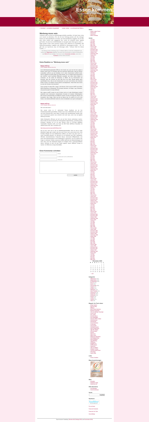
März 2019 (93, 61)
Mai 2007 (93, 256)
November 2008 (94, 232)
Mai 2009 (93, 223)
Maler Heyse (93, 335)
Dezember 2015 (94, 115)
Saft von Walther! (94, 347)
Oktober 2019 (94, 52)
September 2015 (94, 119)
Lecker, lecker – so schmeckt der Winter (72, 28)
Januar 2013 (93, 163)
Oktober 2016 (94, 101)
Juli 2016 (92, 105)
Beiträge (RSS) (78, 419)
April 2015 (93, 126)
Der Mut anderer (94, 316)
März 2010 (93, 210)
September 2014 (94, 136)
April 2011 (93, 192)
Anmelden (93, 381)
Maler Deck (93, 333)
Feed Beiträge (94, 388)
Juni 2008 (93, 239)
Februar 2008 (93, 244)
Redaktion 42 (93, 343)
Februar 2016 (93, 112)
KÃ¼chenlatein (94, 331)
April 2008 (93, 241)
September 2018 (94, 70)
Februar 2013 (93, 162)
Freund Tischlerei (94, 322)
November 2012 (94, 166)
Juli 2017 (92, 89)
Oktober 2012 (94, 167)
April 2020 (93, 44)
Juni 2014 (93, 140)
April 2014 (93, 142)
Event (92, 284)
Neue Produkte (94, 291)
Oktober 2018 (94, 68)
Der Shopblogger (94, 317)
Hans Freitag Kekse (95, 328)
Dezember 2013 (94, 148)
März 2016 (93, 111)
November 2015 (94, 116)
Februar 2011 (93, 195)
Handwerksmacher (95, 327)
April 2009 (93, 225)
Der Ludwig (93, 314)
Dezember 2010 (94, 197)
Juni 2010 (93, 206)
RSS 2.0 (46, 54)
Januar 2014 (93, 147)
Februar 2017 (93, 96)
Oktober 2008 (94, 233)
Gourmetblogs (92, 414)
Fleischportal (93, 321)
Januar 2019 (93, 64)
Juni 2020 (93, 41)
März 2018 (93, 78)
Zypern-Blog (93, 353)
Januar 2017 (93, 97)
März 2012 (93, 177)
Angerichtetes (94, 280)
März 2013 (93, 160)
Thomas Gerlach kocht (95, 350)
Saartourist (93, 346)
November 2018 (94, 67)
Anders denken (94, 305)
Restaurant (93, 295)
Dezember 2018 (94, 66)
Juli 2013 (92, 155)
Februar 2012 (93, 178)
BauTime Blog (94, 306)
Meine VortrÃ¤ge (94, 35)
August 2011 (93, 186)
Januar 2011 (93, 196)
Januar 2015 (93, 130)
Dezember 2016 (94, 98)
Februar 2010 (93, 211)
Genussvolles (93, 285)
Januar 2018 (93, 81)
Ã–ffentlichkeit (94, 281)
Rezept (92, 296)
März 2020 (93, 45)
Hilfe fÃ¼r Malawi (94, 329)
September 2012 (94, 169)
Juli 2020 (92, 39)
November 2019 (94, 50)
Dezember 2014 (94, 131)
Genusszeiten (94, 325)
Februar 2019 (93, 63)
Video (92, 300)
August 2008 (93, 236)
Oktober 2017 (94, 85)
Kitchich (92, 332)
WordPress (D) (94, 384)
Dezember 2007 (94, 247)
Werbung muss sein (48, 33)
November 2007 (94, 248)
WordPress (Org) (94, 382)
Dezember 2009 (94, 214)
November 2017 (94, 83)
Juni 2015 (93, 123)
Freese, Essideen (94, 357)
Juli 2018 (92, 72)
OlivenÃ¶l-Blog (94, 340)
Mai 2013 (93, 158)
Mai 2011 (93, 191)
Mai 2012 (93, 174)
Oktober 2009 (94, 217)
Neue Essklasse (94, 339)
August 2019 (93, 55)
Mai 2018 (93, 75)
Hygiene (92, 286)
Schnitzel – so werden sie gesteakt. (50, 28)
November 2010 (94, 199)
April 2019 (93, 60)
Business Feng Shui (95, 310)
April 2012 (93, 175)
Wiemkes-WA (72, 419)
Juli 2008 (92, 237)
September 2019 (94, 53)
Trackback (55, 55)
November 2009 (94, 215)
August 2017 (93, 88)
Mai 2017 (93, 92)
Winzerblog (93, 351)
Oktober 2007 (94, 250)
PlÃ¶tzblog (93, 342)
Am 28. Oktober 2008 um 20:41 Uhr (48, 67)
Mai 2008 (93, 240)
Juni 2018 (93, 74)
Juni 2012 (93, 173)
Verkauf (92, 299)
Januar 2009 (93, 229)
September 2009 (94, 218)
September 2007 (94, 251)
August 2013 (93, 153)
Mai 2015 (93, 125)
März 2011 (93, 193)
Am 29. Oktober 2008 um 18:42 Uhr (48, 105)
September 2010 (94, 202)
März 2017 (93, 94)
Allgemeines (49, 52)
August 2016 (93, 104)
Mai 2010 (93, 207)
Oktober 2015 (94, 118)
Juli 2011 (92, 188)
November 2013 (94, 149)
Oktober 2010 (94, 200)
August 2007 (93, 252)
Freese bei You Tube (93, 411)
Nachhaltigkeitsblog (95, 338)
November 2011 (94, 182)
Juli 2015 (92, 122)
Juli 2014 (92, 138)
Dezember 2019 (94, 49)
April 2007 (93, 258)
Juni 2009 (93, 222)
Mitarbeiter (93, 289)
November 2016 (94, 100)
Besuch (92, 282)
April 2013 (93, 159)
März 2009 (93, 226)
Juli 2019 (92, 56)
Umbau (92, 297)
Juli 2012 (92, 171)
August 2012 (93, 170)
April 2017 (93, 93)
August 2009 (93, 219)
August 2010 (93, 203)
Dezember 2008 (94, 230)
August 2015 (93, 120)
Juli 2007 (92, 254)
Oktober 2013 (94, 151)
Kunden (92, 288)
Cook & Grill (93, 313)
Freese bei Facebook (93, 408)
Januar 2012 (93, 180)
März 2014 (93, 144)
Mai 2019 (93, 59)
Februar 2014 (93, 145)
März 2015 (93, 127)
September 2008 (94, 234)
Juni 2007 (93, 255)
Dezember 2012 (94, 164)
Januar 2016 (93, 114)
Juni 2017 (93, 90)
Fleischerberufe (94, 320)
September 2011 (94, 185)
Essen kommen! (95, 9)
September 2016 (94, 103)
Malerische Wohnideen (96, 336)
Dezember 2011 (94, 181)
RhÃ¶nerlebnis (94, 344)
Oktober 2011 (94, 184)
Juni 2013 (93, 156)
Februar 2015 (93, 129)
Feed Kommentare (95, 389)
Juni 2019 (93, 57)
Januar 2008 (93, 245)
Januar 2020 (93, 48)
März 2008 (93, 243)
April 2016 (93, 109)
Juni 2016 (93, 107)
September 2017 (94, 86)
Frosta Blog (93, 324)
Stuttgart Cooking (94, 349)
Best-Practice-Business (96, 309)
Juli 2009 (92, 221)
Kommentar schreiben (70, 54)
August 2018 (93, 71)
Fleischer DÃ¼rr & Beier (96, 318)
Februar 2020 (93, 46)
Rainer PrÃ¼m (45, 66)
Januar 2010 (93, 213)
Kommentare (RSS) (88, 419)
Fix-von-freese (92, 406)
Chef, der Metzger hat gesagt (97, 312)
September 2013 (94, 152)
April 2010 (93, 208)
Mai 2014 (93, 141)
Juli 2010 (92, 204)
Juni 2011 (93, 189)
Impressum (93, 34)
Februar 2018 (93, 79)
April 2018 (93, 77)
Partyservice (93, 292)
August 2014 (93, 137)
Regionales (93, 293)
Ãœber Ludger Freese (95, 31)
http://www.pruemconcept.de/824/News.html (51, 128)
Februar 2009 (93, 228)
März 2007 (93, 259)
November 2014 (94, 133)
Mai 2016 (93, 108)
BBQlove (92, 307)
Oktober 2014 (94, 134)
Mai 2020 (93, 42)
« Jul (92, 273)
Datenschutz (93, 32)
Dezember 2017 (94, 82)
